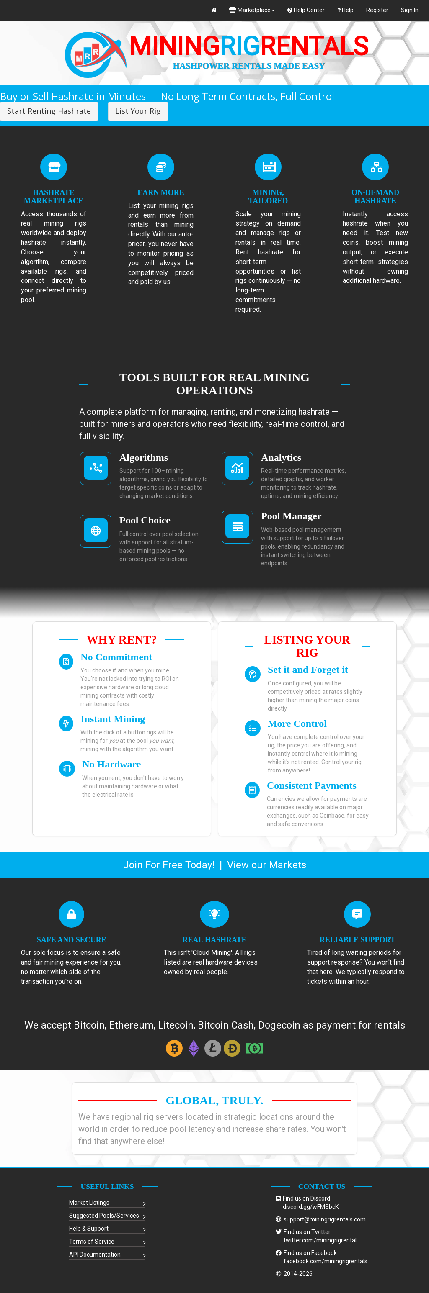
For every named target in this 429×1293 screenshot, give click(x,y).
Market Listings (89, 1202)
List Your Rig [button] (138, 111)
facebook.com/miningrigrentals (325, 1261)
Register (377, 10)
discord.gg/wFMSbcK (311, 1206)
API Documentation (95, 1254)
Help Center (306, 10)
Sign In (410, 10)
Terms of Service (91, 1241)
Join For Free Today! (168, 865)
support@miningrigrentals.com (325, 1219)
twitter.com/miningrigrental (320, 1240)
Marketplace (252, 10)
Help (345, 10)
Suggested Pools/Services (104, 1215)
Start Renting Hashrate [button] (49, 111)
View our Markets (266, 865)
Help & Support (89, 1228)
